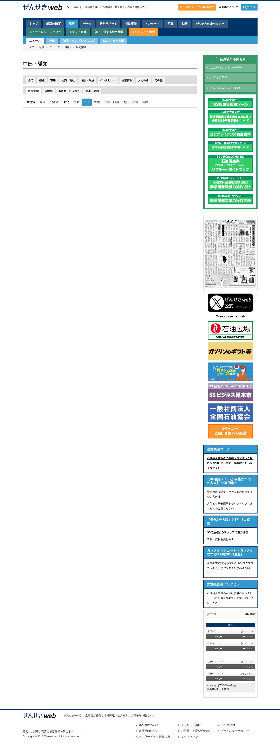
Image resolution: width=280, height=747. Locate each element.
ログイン (249, 7)
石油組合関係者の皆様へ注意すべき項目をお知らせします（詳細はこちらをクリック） (230, 463)
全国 (43, 102)
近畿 (97, 102)
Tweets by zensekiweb (230, 316)
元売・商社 (68, 80)
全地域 (31, 102)
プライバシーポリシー (234, 730)
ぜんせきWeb (72, 7)
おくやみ (143, 80)
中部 (68, 47)
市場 (53, 80)
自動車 (49, 91)
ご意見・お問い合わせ (195, 730)
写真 (170, 23)
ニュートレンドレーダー (45, 32)
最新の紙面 (53, 23)
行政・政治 (87, 80)
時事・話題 (92, 91)
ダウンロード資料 (143, 32)
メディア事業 (78, 32)
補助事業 (131, 23)
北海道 (54, 102)
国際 (145, 102)
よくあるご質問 (191, 725)
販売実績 (81, 47)
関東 (76, 102)
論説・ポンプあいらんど (79, 40)
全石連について (148, 725)
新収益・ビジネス (69, 91)
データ (87, 23)
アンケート (152, 23)
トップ (33, 23)
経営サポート (108, 23)
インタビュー (108, 80)
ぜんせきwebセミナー (210, 23)
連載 (52, 40)
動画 (184, 23)
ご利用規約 (227, 725)
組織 (42, 80)
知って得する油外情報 (109, 32)
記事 (72, 23)
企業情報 (127, 80)
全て (30, 80)
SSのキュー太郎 (113, 40)
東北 (66, 102)
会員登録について (229, 7)
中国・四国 (111, 102)
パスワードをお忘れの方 (154, 736)
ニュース (35, 40)
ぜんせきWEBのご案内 (225, 87)
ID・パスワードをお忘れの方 (197, 7)
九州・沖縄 (130, 102)
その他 (159, 80)
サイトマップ (189, 736)
